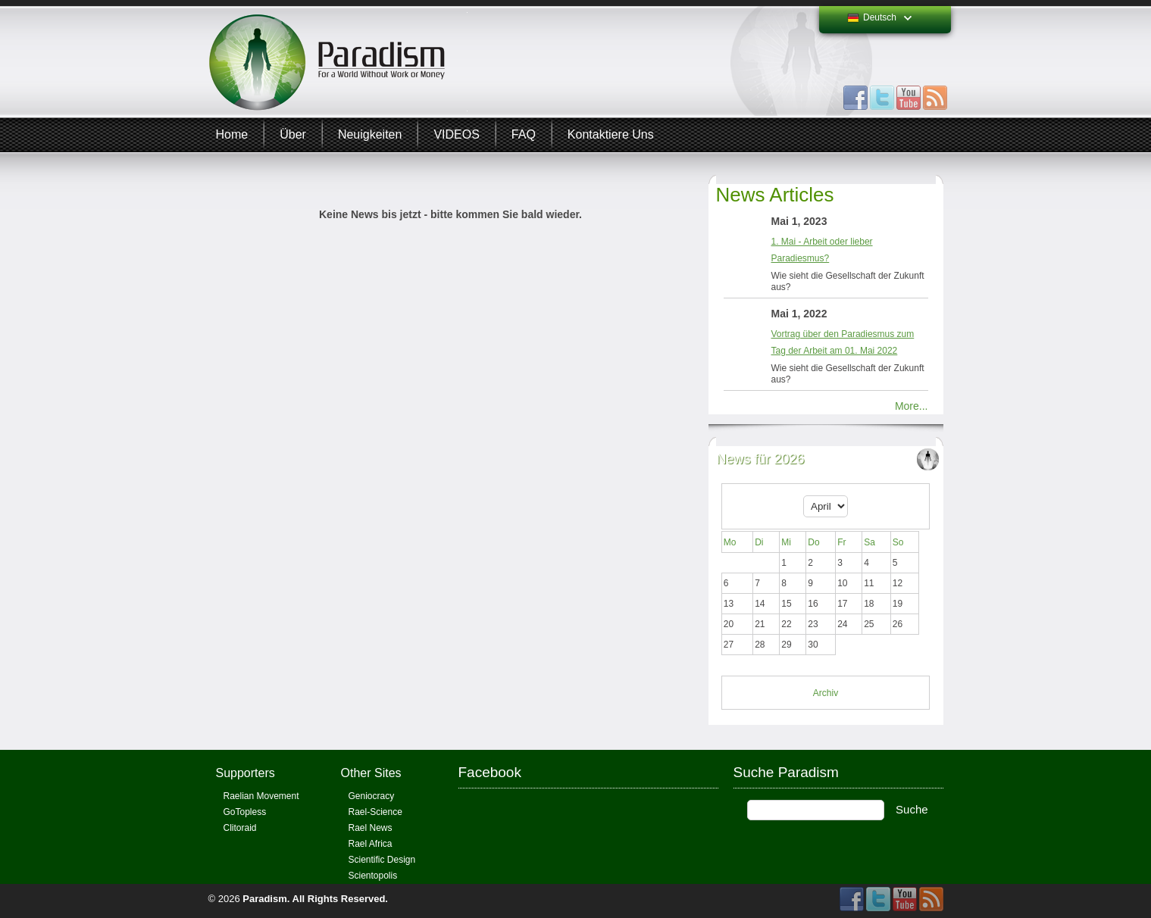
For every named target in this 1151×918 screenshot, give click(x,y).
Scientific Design (382, 859)
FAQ (523, 134)
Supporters (245, 773)
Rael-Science (375, 812)
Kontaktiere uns (611, 134)
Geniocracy (372, 796)
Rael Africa (371, 843)
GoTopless (245, 812)
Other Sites (371, 773)
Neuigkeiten (370, 134)
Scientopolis (373, 875)
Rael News (371, 828)
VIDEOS (456, 134)
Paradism (264, 898)
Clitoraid (240, 828)
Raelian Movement (261, 796)
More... (911, 406)
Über (293, 134)
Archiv (825, 693)
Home (232, 134)
